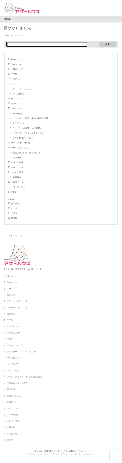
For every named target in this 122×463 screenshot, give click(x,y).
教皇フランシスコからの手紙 (26, 152)
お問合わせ (12, 433)
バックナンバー (20, 187)
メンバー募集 (17, 172)
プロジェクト (17, 108)
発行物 (10, 440)
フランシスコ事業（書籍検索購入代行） (31, 118)
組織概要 (17, 157)
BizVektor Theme (61, 454)
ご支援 (14, 74)
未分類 (14, 218)
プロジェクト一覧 (15, 345)
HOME (6, 35)
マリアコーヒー (20, 123)
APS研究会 (18, 113)
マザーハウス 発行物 (20, 143)
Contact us (16, 64)
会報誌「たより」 (19, 182)
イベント (15, 213)
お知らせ (15, 203)
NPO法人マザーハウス (57, 451)
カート (16, 84)
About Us (15, 59)
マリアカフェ (17, 167)
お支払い (17, 79)
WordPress (45, 454)
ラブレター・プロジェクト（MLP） (29, 133)
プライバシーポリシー (23, 89)
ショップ (15, 103)
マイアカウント (20, 94)
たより (14, 208)
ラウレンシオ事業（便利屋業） (27, 128)
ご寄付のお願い (18, 69)
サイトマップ (17, 98)
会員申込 (17, 177)
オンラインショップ (16, 326)
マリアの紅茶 (17, 162)
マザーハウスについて (21, 148)
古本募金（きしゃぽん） (24, 138)
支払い (14, 192)
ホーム (10, 288)
